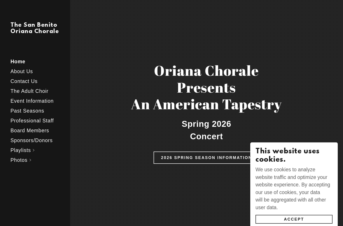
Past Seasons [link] (27, 111)
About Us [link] (21, 71)
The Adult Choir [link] (29, 91)
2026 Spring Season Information (206, 157)
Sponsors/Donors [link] (31, 140)
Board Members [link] (29, 130)
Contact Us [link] (24, 81)
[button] (40, 150)
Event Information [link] (32, 101)
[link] (35, 31)
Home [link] (17, 61)
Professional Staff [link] (32, 121)
